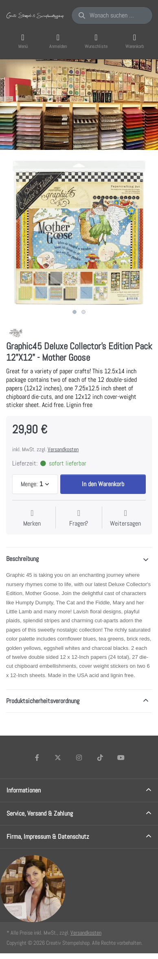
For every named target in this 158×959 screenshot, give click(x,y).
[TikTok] (100, 757)
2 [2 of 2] (83, 312)
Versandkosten (63, 449)
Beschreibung (22, 558)
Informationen (24, 790)
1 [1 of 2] (74, 312)
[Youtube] (121, 757)
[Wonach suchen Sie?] (112, 15)
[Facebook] (37, 757)
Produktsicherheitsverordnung (42, 701)
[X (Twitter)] (58, 757)
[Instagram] (79, 757)
